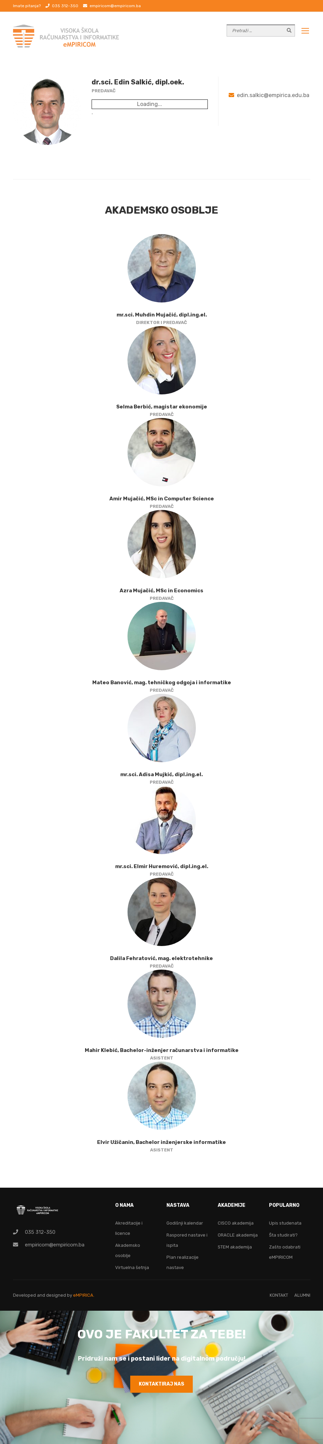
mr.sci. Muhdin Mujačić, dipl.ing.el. (162, 315)
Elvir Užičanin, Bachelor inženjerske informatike (161, 1142)
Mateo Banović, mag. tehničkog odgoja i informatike (161, 682)
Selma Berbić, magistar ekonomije (161, 407)
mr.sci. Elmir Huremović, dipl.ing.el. (161, 866)
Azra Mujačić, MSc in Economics (161, 591)
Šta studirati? (283, 1235)
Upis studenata (285, 1223)
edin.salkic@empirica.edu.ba (273, 95)
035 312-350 (65, 5)
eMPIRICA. (83, 1295)
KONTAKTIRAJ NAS (161, 1384)
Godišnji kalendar (184, 1223)
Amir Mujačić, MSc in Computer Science (161, 499)
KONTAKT (279, 1295)
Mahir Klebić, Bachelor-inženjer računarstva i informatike (162, 1050)
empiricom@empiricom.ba (115, 5)
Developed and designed (40, 1295)
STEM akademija (235, 1247)
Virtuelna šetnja (132, 1267)
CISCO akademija (236, 1223)
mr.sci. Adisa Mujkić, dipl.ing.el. (161, 774)
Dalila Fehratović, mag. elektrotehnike (161, 958)
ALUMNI (302, 1295)
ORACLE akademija (238, 1235)
